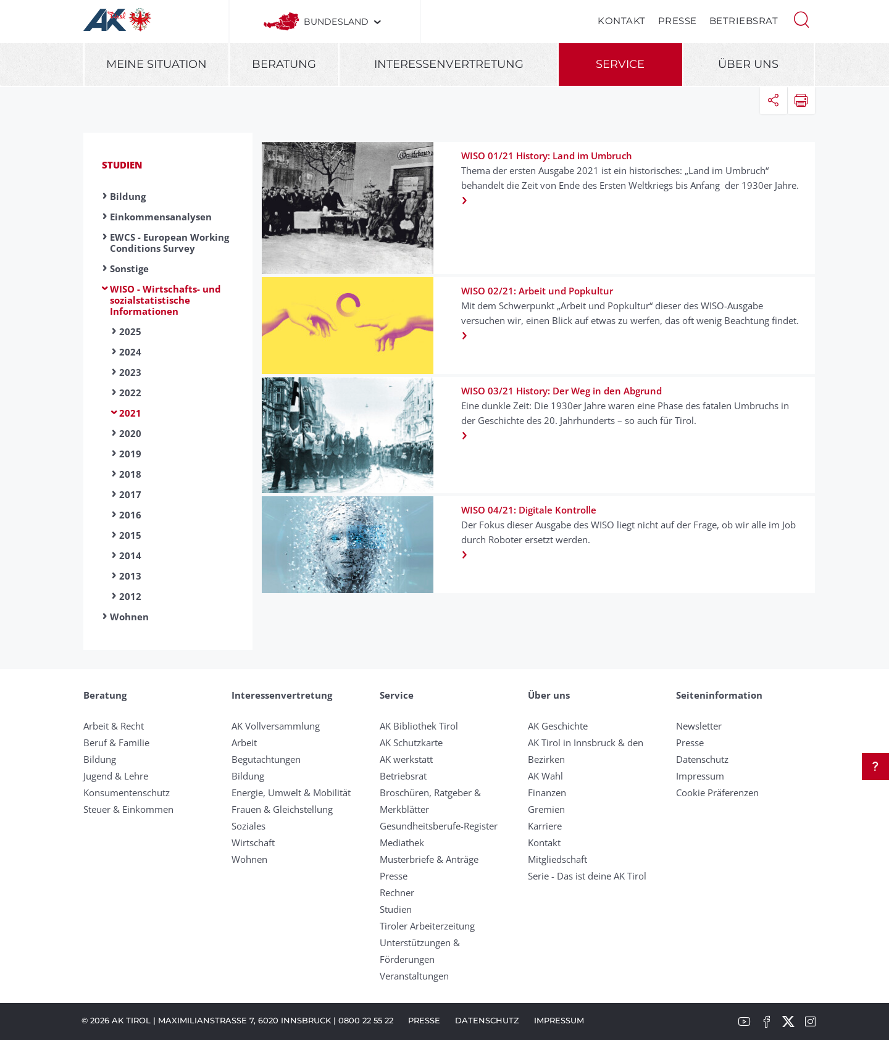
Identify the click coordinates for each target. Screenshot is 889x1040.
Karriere (545, 826)
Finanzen (547, 792)
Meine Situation (156, 64)
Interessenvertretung (449, 64)
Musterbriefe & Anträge (429, 859)
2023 (130, 372)
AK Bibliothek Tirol (419, 726)
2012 (130, 596)
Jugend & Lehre (115, 776)
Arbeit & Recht (113, 726)
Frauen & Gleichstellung (282, 809)
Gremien (546, 809)
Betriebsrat (743, 21)
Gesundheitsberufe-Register (439, 826)
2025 (130, 331)
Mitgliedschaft (557, 859)
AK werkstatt (406, 759)
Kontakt (622, 21)
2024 (130, 352)
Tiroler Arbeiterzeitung (427, 926)
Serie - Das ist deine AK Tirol (587, 876)
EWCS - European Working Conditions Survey (169, 242)
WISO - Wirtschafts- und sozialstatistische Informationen (165, 300)
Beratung (284, 64)
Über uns (748, 64)
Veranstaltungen (414, 976)
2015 (130, 535)
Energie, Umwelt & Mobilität (291, 792)
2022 (130, 392)
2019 (130, 453)
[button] (801, 18)
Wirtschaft (253, 842)
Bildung (128, 196)
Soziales (248, 826)
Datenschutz (702, 759)
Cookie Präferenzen (717, 792)
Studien (122, 165)
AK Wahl (545, 776)
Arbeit (244, 742)
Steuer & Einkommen (128, 809)
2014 (130, 555)
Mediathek (402, 842)
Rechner (397, 892)
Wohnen (129, 616)
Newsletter (699, 726)
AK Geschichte (558, 726)
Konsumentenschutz (126, 792)
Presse (677, 21)
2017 (130, 494)
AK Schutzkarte (411, 742)
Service (620, 64)
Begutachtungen (266, 759)
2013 (130, 576)
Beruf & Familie (116, 742)
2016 (130, 515)
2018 (130, 474)
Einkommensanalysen (161, 216)
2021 (130, 413)
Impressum (700, 776)
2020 (130, 433)
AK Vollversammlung (276, 726)
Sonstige (129, 268)
